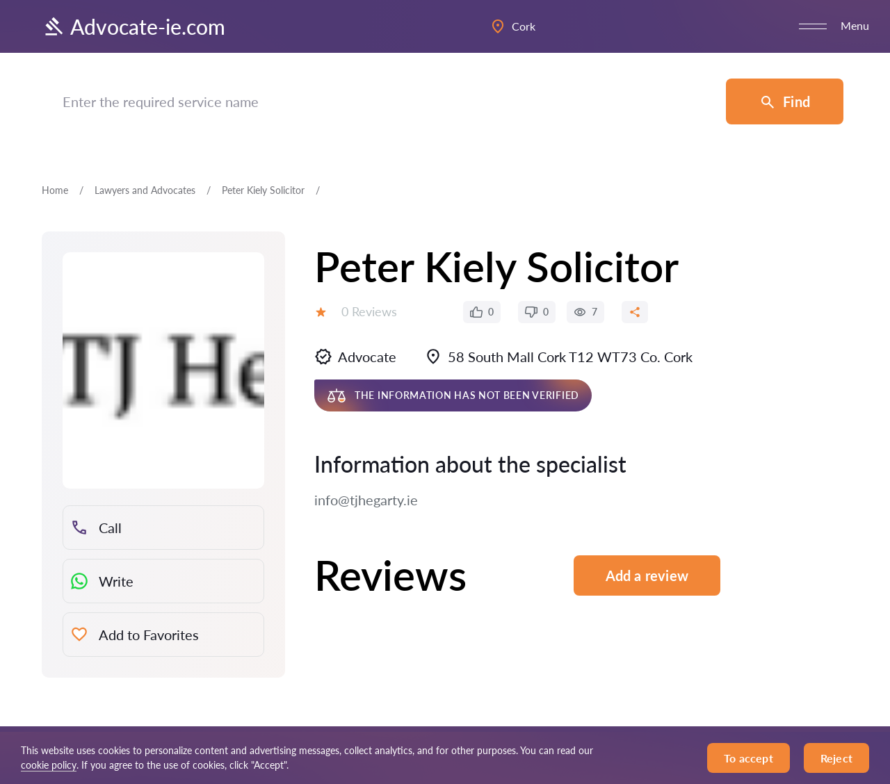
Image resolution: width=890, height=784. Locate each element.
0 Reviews (369, 311)
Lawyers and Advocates (145, 190)
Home (55, 190)
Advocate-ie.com (133, 26)
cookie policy (48, 765)
